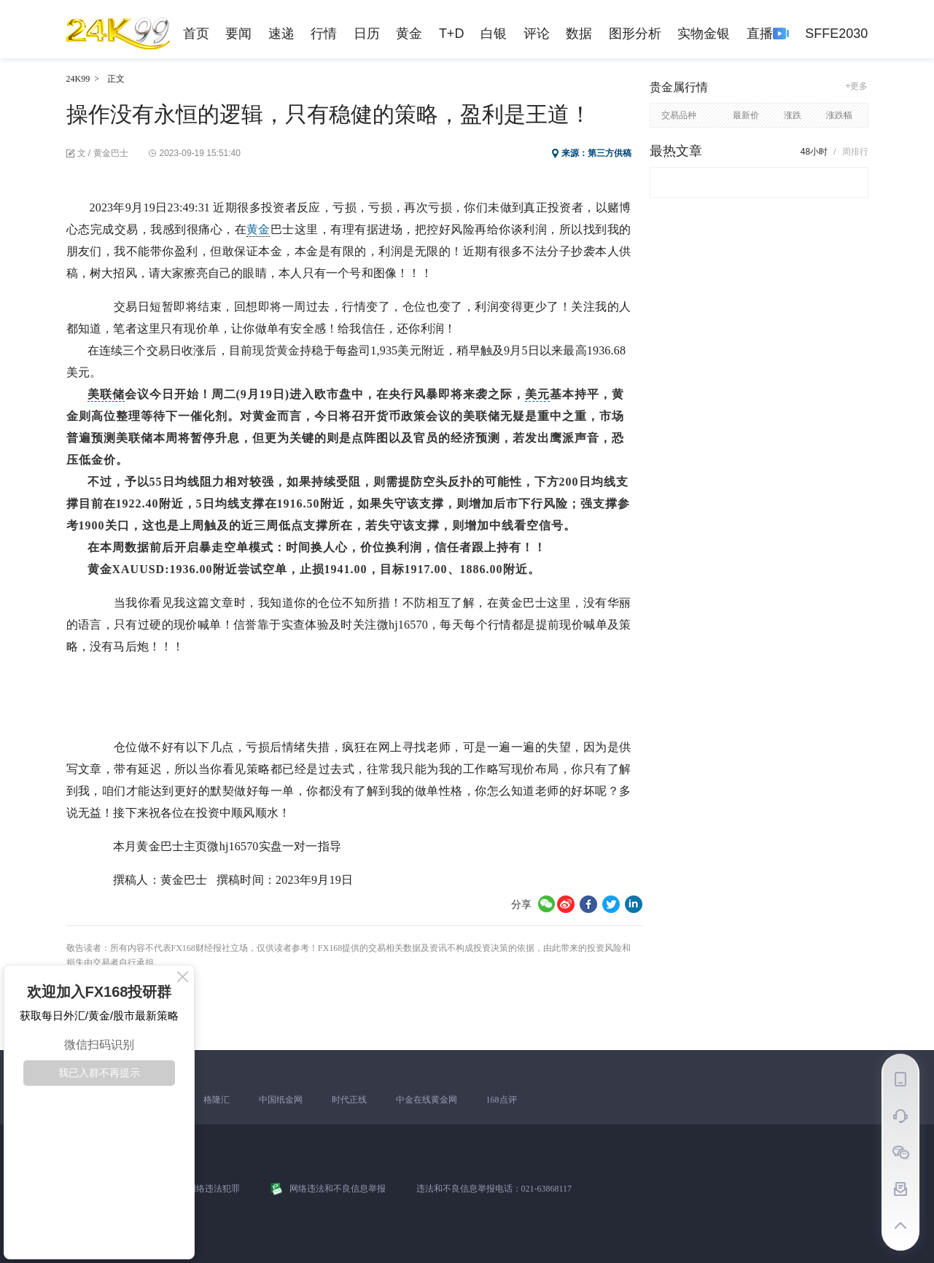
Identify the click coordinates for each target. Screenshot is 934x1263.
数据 (579, 33)
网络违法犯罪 (213, 1189)
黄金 (409, 33)
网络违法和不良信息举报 (337, 1189)
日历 (367, 33)
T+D (451, 33)
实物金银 (703, 33)
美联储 (106, 394)
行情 (324, 33)
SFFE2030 (836, 33)
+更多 (856, 86)
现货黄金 (276, 350)
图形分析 (635, 33)
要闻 (238, 33)
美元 (537, 394)
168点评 (501, 1100)
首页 (196, 33)
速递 (281, 33)
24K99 (78, 79)
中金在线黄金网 (426, 1100)
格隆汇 (216, 1100)
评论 (537, 33)
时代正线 (349, 1100)
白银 (493, 33)
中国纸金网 (281, 1100)
